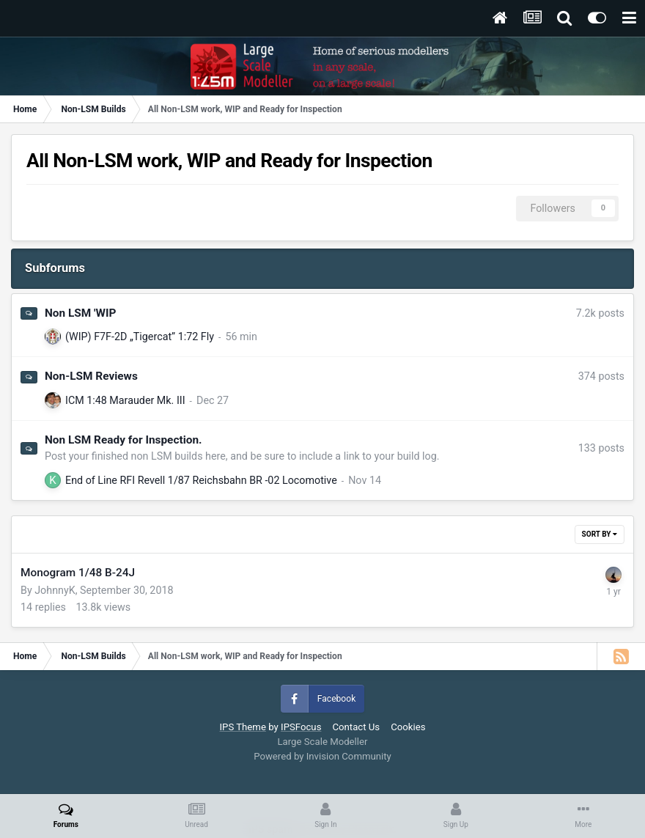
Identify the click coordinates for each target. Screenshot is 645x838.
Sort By (599, 534)
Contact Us (356, 726)
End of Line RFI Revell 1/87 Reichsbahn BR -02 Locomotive (201, 480)
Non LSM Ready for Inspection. (123, 439)
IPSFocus (301, 726)
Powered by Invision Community (322, 756)
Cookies (408, 726)
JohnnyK (54, 590)
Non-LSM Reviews (91, 376)
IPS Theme (242, 726)
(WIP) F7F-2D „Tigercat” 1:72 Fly (139, 336)
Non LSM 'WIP (80, 313)
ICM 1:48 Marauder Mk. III (125, 400)
